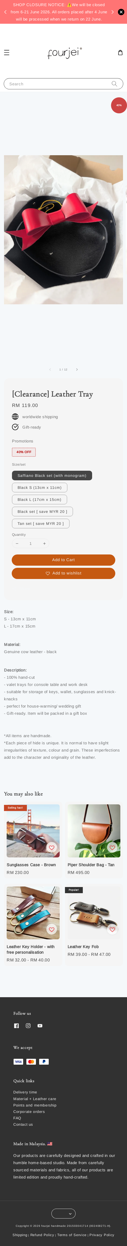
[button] (7, 52)
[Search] (114, 83)
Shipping (20, 1235)
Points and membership (35, 1105)
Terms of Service (72, 1235)
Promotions (23, 441)
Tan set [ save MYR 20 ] (41, 523)
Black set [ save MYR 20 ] (42, 511)
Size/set (19, 464)
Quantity (19, 535)
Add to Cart (63, 559)
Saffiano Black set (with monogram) (52, 475)
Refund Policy (42, 1235)
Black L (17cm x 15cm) (40, 499)
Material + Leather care (34, 1099)
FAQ (17, 1118)
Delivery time (25, 1092)
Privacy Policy (101, 1235)
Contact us (23, 1124)
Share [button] (21, 588)
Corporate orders (29, 1111)
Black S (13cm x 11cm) (40, 487)
